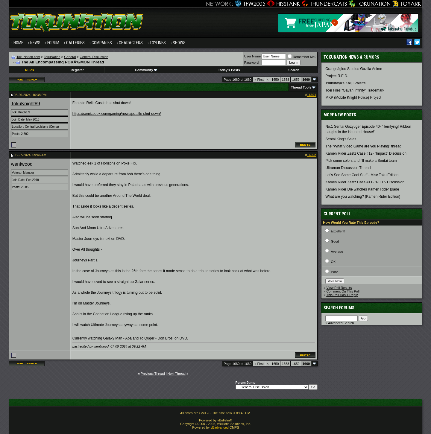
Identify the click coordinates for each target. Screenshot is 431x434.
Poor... (336, 272)
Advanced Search (341, 323)
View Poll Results (339, 288)
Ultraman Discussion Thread (348, 168)
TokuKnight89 (25, 103)
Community (146, 70)
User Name (252, 56)
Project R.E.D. (336, 76)
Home (18, 42)
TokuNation (52, 57)
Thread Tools (301, 87)
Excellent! (338, 231)
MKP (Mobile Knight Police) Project (353, 97)
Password (251, 62)
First (259, 79)
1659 (295, 79)
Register (77, 70)
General (70, 57)
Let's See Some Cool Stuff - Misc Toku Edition (361, 175)
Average (337, 251)
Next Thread (177, 373)
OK (333, 262)
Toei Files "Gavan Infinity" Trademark (354, 90)
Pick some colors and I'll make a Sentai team (361, 161)
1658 (285, 79)
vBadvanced (219, 427)
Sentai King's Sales (340, 139)
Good (335, 241)
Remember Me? (302, 57)
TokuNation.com (28, 57)
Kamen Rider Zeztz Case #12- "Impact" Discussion (365, 153)
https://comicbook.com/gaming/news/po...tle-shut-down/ (116, 114)
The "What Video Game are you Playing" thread (363, 146)
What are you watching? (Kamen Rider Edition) (362, 196)
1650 (275, 79)
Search (293, 70)
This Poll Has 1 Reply (342, 295)
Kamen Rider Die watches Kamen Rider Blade (362, 189)
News (35, 42)
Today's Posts (229, 70)
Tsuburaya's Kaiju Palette (345, 83)
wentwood (22, 164)
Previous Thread (153, 373)
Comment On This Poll (342, 291)
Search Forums (339, 307)
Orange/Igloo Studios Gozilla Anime (353, 69)
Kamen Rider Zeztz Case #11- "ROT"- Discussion (364, 182)
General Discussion (94, 57)
